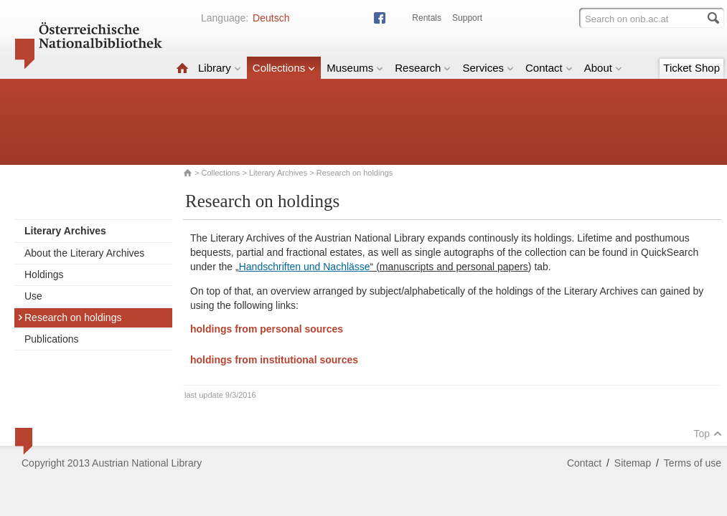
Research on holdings (69, 317)
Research (423, 68)
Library (219, 68)
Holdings (43, 274)
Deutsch (271, 18)
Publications (51, 339)
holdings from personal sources (266, 329)
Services (488, 68)
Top (707, 433)
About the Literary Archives (84, 253)
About (603, 68)
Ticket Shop (691, 68)
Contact (549, 68)
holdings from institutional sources (274, 360)
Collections (284, 68)
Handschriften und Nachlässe (304, 266)
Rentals (426, 18)
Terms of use (692, 463)
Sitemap (632, 463)
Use (33, 296)
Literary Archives (278, 172)
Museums (355, 68)
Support (467, 18)
